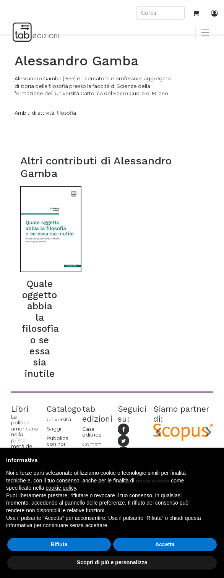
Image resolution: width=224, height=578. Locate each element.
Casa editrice (92, 432)
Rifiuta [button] (59, 544)
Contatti (92, 444)
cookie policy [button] (61, 488)
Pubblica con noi (57, 441)
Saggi (54, 428)
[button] (157, 432)
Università (59, 419)
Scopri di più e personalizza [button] (112, 562)
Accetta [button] (165, 544)
